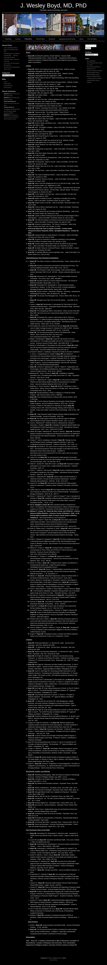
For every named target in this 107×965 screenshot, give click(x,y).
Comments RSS (8, 85)
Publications (28, 39)
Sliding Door (59, 958)
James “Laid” (7, 69)
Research (52, 39)
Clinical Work (40, 39)
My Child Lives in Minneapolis (12, 67)
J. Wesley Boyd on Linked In (94, 78)
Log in (5, 81)
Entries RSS (7, 83)
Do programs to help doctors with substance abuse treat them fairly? (11, 117)
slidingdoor (9, 24)
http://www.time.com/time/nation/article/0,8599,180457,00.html (48, 110)
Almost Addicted (91, 61)
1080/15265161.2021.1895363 (47, 554)
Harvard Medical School (93, 72)
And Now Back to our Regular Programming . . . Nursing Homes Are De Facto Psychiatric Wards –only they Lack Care (12, 57)
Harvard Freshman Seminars (94, 70)
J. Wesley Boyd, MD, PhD (53, 5)
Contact (17, 39)
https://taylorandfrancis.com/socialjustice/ (52, 517)
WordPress (50, 958)
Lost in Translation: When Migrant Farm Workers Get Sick (11, 49)
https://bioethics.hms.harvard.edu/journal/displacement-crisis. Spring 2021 (53, 526)
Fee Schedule (92, 39)
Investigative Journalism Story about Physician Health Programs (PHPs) (12, 111)
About (81, 39)
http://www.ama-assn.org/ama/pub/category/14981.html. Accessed (58, 313)
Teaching (8, 39)
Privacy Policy (7, 87)
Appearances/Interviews (67, 39)
